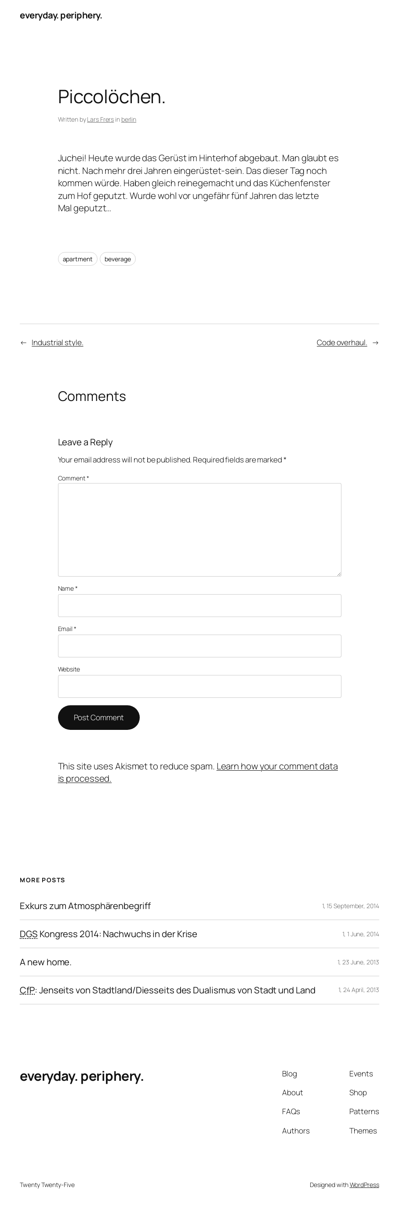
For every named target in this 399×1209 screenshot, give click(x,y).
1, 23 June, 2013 (358, 962)
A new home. (46, 962)
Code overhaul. (342, 342)
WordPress (364, 1184)
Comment (73, 478)
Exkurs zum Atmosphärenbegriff (85, 906)
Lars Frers (100, 119)
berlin (128, 119)
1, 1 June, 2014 (360, 934)
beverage (118, 259)
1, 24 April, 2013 (358, 989)
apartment (78, 259)
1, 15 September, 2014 (350, 906)
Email (67, 628)
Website (69, 669)
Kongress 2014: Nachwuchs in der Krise (108, 934)
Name (68, 588)
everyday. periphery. (61, 15)
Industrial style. (57, 342)
